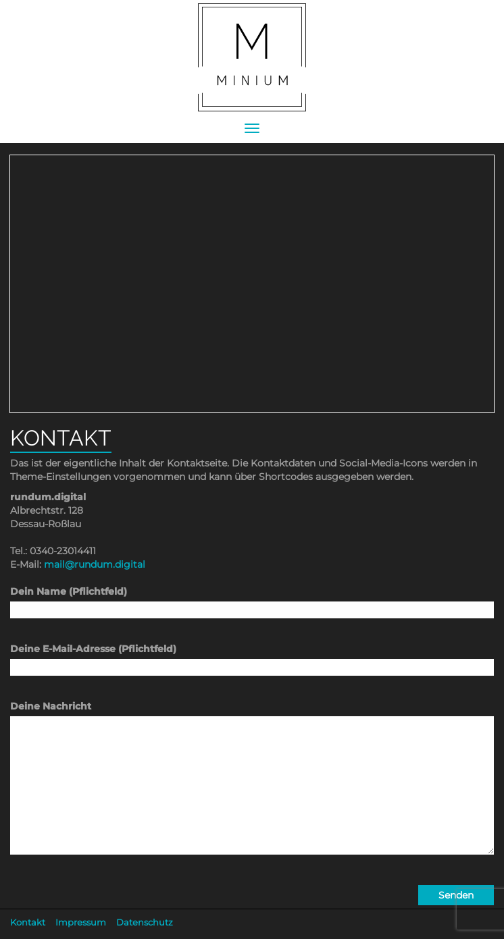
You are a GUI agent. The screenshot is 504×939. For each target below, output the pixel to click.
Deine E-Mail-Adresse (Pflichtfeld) (252, 658)
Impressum (80, 922)
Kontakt (27, 922)
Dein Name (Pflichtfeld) (252, 600)
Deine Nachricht (252, 789)
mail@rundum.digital (94, 564)
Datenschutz (144, 922)
